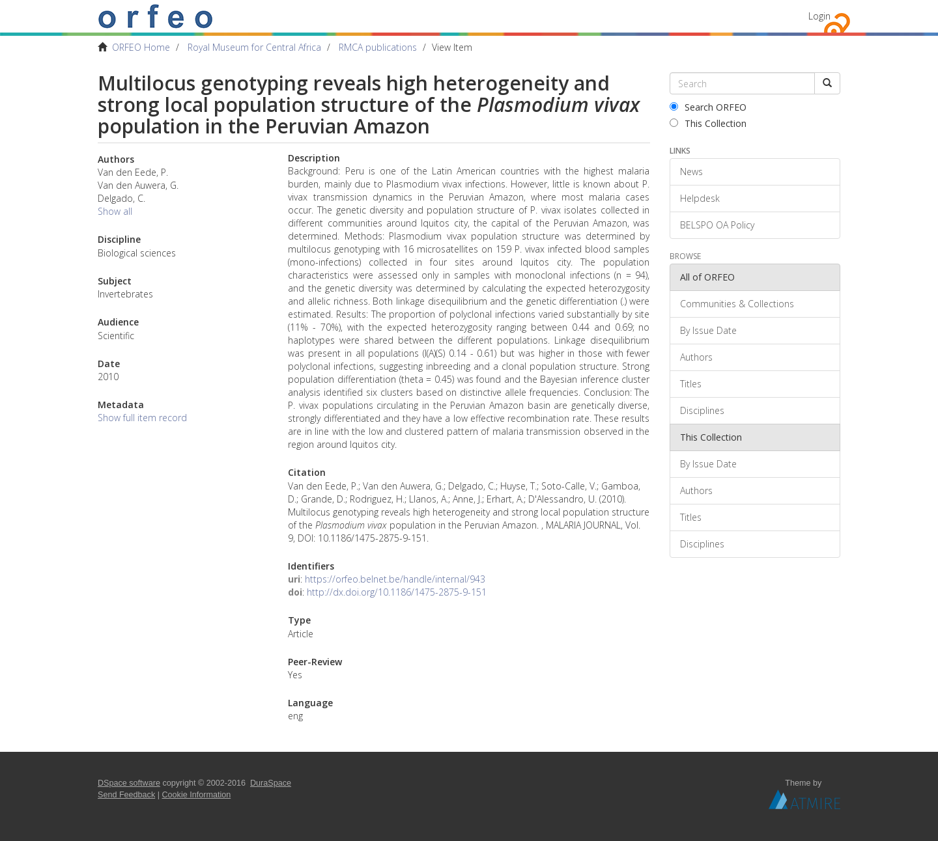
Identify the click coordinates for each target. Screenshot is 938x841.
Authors (696, 357)
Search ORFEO (708, 107)
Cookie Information (196, 794)
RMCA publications (378, 47)
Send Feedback (126, 794)
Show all (115, 211)
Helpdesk (700, 198)
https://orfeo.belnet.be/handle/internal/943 (395, 579)
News (691, 171)
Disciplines (702, 410)
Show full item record (142, 417)
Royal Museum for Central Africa (254, 47)
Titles (691, 384)
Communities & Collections (737, 303)
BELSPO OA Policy (717, 225)
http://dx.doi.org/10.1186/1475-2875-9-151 (397, 592)
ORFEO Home (141, 47)
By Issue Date (708, 330)
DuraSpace (270, 783)
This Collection (708, 123)
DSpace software (129, 783)
